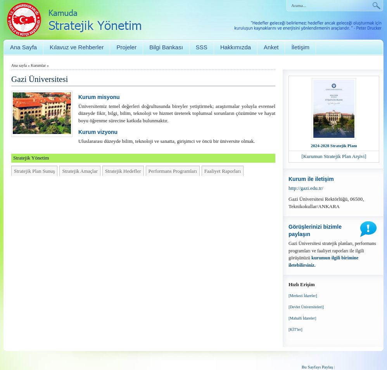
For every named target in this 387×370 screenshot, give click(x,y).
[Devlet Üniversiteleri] (306, 307)
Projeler (126, 47)
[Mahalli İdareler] (302, 318)
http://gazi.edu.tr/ (306, 188)
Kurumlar (38, 65)
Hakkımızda (235, 47)
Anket (271, 47)
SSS (201, 47)
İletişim (300, 47)
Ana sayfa (19, 65)
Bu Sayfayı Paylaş (317, 367)
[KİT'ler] (295, 329)
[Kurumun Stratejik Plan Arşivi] (333, 156)
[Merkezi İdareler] (303, 296)
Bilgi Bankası (166, 47)
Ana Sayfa (23, 47)
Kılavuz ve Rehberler (77, 47)
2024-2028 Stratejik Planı (334, 145)
